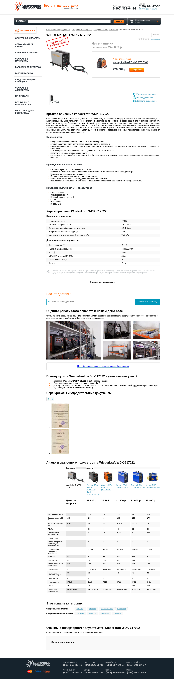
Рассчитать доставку (146, 94)
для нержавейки (107, 609)
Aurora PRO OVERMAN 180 (152, 486)
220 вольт (92, 609)
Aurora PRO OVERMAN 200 (123, 486)
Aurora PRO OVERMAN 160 (138, 486)
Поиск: (21, 21)
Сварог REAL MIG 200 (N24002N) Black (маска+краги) (92, 489)
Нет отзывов (155, 39)
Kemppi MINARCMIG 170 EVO (130, 62)
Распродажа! (28, 30)
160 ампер (80, 609)
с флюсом (117, 613)
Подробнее (137, 70)
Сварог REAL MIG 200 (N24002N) (107, 487)
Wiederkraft (121, 609)
